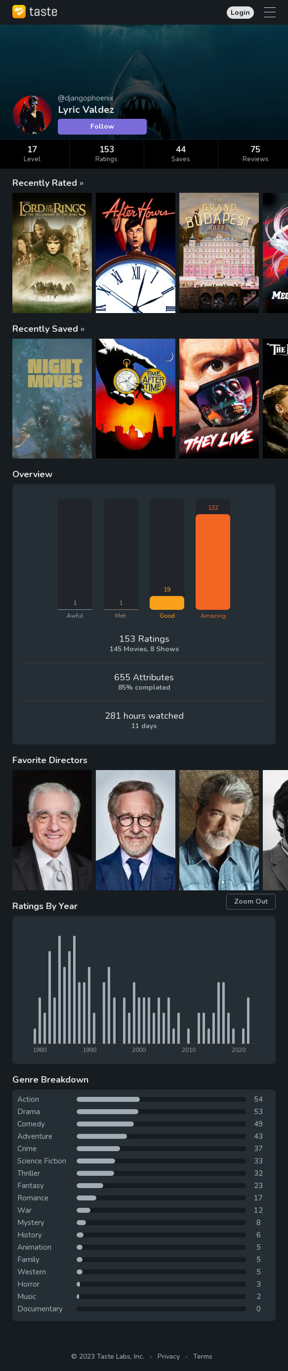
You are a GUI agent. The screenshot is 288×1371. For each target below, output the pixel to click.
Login (240, 12)
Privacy (169, 1356)
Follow (102, 126)
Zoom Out (251, 901)
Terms (202, 1356)
